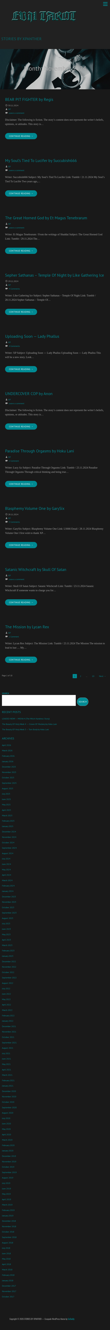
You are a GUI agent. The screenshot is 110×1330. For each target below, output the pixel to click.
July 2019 (6, 1183)
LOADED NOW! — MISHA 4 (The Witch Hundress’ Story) (26, 718)
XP (9, 109)
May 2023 (6, 934)
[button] (106, 4)
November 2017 (9, 1291)
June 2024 (6, 864)
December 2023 (9, 896)
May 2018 (6, 1258)
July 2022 (6, 988)
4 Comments (14, 288)
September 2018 (9, 1237)
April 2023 (6, 939)
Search (5, 693)
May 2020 (6, 1129)
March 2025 (7, 815)
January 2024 (7, 891)
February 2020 (8, 1145)
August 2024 (7, 853)
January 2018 (7, 1280)
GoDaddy (71, 1319)
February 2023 (8, 950)
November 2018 (9, 1226)
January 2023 (7, 956)
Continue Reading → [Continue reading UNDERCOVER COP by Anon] (21, 426)
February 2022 (8, 1015)
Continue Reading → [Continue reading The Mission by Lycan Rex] (21, 659)
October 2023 (8, 907)
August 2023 (7, 918)
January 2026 (7, 761)
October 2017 (8, 1296)
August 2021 (7, 1048)
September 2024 (9, 848)
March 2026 (7, 750)
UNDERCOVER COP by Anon (29, 393)
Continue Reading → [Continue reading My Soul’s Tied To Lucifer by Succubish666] (21, 193)
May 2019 (6, 1194)
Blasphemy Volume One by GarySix (34, 508)
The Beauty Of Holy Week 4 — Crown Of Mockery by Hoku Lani (29, 724)
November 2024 (9, 837)
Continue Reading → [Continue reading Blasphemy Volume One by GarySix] (21, 545)
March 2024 (7, 880)
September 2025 (9, 783)
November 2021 (9, 1031)
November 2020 (9, 1096)
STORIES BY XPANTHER (21, 38)
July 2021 (6, 1053)
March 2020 (7, 1140)
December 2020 (9, 1091)
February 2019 (8, 1210)
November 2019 (9, 1161)
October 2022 (8, 972)
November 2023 (9, 902)
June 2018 (6, 1253)
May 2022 (6, 999)
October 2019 (8, 1167)
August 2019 (7, 1177)
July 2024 (6, 858)
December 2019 (9, 1156)
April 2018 (6, 1264)
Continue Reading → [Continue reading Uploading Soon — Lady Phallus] (21, 369)
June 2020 (6, 1123)
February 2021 (8, 1080)
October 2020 (8, 1102)
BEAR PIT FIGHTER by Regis (29, 99)
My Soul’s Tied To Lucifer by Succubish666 (41, 160)
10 (93, 676)
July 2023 (6, 923)
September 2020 (9, 1107)
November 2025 (9, 772)
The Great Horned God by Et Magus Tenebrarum (46, 217)
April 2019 (6, 1199)
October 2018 (8, 1231)
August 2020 (7, 1112)
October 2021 (8, 1037)
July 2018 (6, 1248)
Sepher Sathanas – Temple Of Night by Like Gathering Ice (54, 275)
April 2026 (6, 745)
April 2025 (6, 810)
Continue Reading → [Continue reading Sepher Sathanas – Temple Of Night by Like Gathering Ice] (21, 311)
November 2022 (9, 966)
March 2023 (7, 945)
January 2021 (7, 1085)
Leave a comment (16, 113)
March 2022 (7, 1010)
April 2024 (6, 875)
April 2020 (6, 1134)
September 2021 (9, 1042)
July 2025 (6, 793)
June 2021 (6, 1058)
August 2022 (7, 983)
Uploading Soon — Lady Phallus (32, 336)
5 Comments (14, 522)
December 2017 (9, 1286)
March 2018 (7, 1269)
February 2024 (8, 885)
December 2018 (9, 1221)
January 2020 (7, 1150)
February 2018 (8, 1275)
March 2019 (7, 1204)
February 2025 (8, 821)
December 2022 (9, 961)
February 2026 (8, 756)
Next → (102, 676)
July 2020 (6, 1118)
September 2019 (9, 1172)
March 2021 (7, 1075)
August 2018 (7, 1242)
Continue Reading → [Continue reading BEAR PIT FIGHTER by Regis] (21, 136)
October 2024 (8, 842)
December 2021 (9, 1026)
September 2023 (9, 912)
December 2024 (9, 831)
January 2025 (7, 826)
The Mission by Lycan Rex (27, 626)
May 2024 (6, 869)
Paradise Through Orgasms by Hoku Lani (39, 451)
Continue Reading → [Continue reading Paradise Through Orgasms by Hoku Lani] (21, 483)
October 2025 (8, 777)
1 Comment (14, 461)
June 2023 (6, 929)
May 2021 (6, 1064)
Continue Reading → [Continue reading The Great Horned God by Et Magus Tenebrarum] (21, 250)
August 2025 (7, 788)
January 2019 (7, 1215)
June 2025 (6, 799)
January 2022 (7, 1021)
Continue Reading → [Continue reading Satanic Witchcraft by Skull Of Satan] (21, 602)
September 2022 (9, 977)
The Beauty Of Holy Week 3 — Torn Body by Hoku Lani (25, 729)
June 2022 (6, 994)
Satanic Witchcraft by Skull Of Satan (35, 569)
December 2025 (9, 766)
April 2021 (6, 1069)
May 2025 (6, 804)
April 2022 (6, 1004)
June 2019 (6, 1188)
